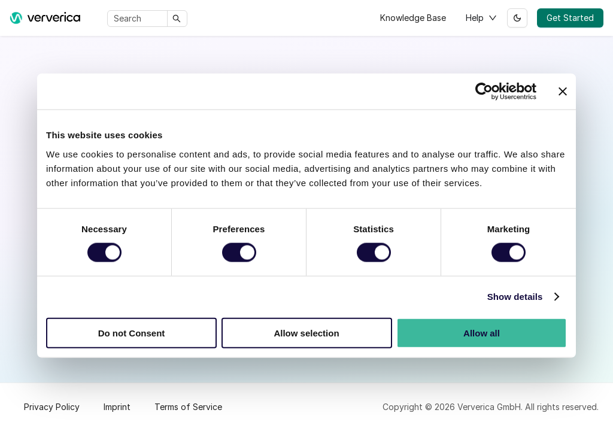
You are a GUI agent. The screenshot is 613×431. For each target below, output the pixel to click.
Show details (515, 297)
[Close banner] (563, 91)
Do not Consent (131, 332)
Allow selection (306, 332)
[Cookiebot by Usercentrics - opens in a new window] (484, 92)
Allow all (481, 332)
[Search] (139, 18)
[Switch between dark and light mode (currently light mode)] (517, 18)
